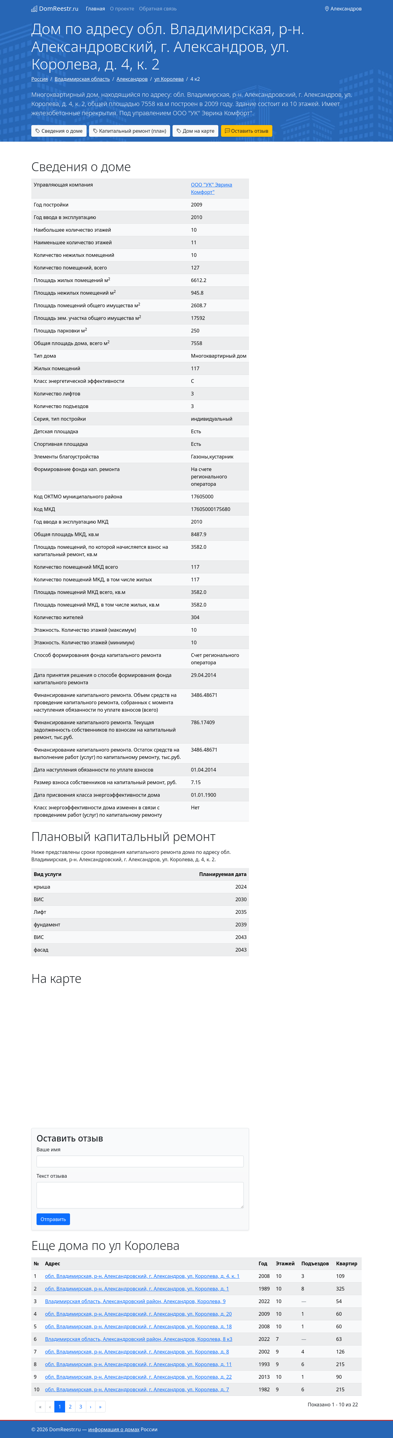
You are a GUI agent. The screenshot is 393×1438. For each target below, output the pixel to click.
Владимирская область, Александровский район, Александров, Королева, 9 (135, 1301)
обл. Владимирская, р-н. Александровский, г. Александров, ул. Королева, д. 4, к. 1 (142, 1276)
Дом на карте (195, 131)
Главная (95, 8)
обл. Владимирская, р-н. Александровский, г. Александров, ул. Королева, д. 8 (137, 1351)
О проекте (122, 8)
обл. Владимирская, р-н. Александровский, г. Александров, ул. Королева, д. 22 (138, 1376)
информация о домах (113, 1429)
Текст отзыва (52, 1176)
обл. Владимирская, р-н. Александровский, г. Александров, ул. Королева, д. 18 (138, 1326)
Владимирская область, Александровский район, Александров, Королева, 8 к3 (138, 1339)
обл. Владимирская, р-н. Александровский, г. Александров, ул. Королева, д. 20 (138, 1313)
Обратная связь (158, 8)
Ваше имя (48, 1149)
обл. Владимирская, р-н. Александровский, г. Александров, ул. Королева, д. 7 (137, 1389)
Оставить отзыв (247, 131)
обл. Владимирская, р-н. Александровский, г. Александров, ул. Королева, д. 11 (138, 1364)
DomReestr (54, 8)
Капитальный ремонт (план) (129, 131)
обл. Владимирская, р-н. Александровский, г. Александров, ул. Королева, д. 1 (137, 1288)
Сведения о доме (59, 131)
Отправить (53, 1219)
